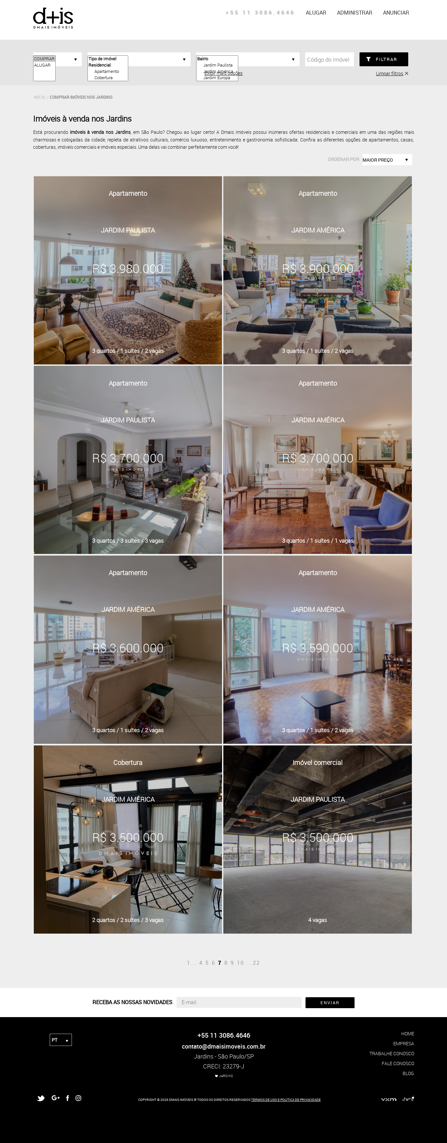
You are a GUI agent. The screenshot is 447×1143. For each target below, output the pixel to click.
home (407, 1033)
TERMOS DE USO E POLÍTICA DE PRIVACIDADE (286, 1099)
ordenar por (343, 159)
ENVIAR (330, 1003)
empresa (403, 1043)
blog (408, 1073)
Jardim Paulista (217, 65)
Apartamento (108, 71)
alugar (316, 12)
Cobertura (108, 78)
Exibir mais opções (223, 73)
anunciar (396, 12)
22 (256, 962)
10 (240, 962)
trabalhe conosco (391, 1053)
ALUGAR (44, 65)
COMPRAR (44, 59)
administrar (354, 12)
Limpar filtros (389, 73)
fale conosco (398, 1063)
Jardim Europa (217, 78)
